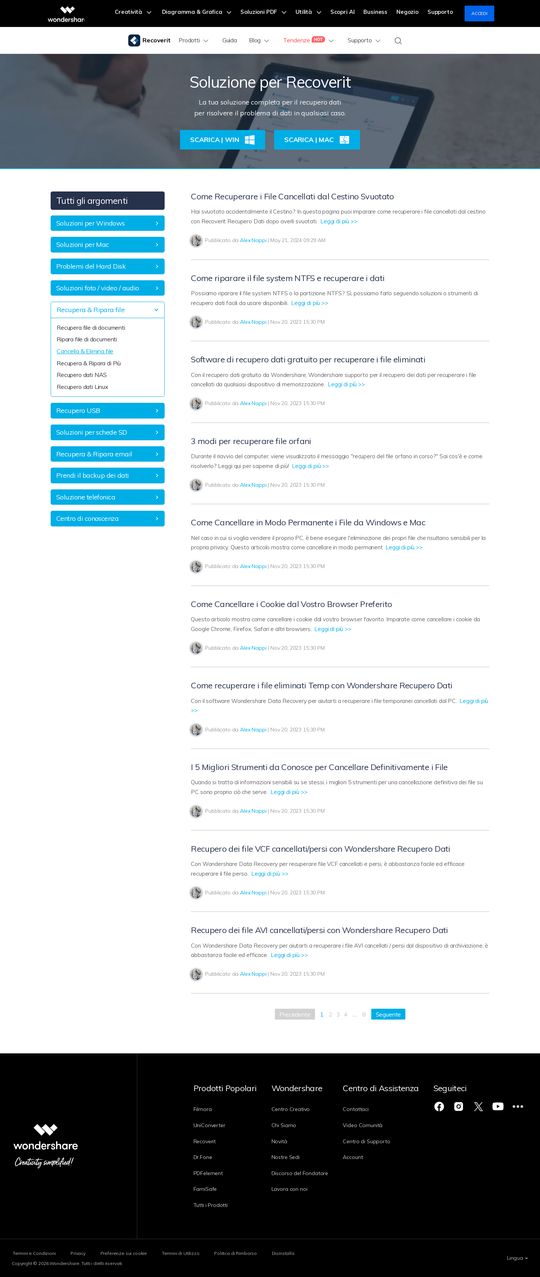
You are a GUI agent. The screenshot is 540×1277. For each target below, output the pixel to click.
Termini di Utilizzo (193, 1253)
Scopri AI (351, 13)
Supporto (441, 13)
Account (363, 1157)
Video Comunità (373, 1125)
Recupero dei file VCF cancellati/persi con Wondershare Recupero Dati (320, 848)
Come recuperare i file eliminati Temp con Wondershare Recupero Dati (321, 685)
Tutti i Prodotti (211, 1205)
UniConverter (209, 1125)
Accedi (479, 13)
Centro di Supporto (376, 1141)
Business (381, 13)
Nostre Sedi (290, 1157)
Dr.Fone (203, 1157)
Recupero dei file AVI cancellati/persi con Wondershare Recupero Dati (319, 930)
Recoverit (205, 1141)
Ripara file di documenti (87, 339)
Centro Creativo (295, 1109)
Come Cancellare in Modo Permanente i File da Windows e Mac (308, 522)
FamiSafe (205, 1189)
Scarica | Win (222, 140)
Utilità (320, 13)
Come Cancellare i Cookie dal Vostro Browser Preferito (291, 604)
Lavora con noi (294, 1189)
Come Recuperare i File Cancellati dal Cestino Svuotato (292, 196)
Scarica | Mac (317, 140)
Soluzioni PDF (278, 13)
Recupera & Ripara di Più (89, 363)
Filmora (203, 1109)
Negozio (411, 13)
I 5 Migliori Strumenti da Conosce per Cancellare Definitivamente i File (319, 767)
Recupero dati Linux (82, 386)
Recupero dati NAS (82, 374)
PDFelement (208, 1173)
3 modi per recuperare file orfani (251, 441)
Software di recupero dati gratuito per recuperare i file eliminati (308, 359)
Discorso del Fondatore (304, 1173)
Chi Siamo (289, 1125)
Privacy (81, 1253)
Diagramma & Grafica (216, 13)
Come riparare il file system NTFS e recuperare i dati (287, 278)
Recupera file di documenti (91, 327)
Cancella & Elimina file (85, 351)
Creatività (157, 13)
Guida (230, 40)
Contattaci (366, 1109)
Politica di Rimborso (253, 1253)
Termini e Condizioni (33, 1253)
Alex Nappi (253, 240)
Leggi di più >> (339, 221)
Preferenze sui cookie (132, 1253)
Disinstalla (305, 1253)
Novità (284, 1141)
